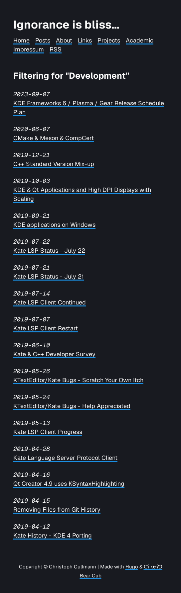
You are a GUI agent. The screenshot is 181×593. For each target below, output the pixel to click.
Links (85, 40)
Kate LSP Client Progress (47, 432)
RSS (56, 49)
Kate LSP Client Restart (45, 328)
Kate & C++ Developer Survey (54, 354)
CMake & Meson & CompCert (53, 138)
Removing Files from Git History (56, 509)
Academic (139, 40)
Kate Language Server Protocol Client (65, 458)
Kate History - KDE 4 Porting (52, 535)
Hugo (131, 566)
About (64, 40)
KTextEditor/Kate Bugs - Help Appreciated (71, 406)
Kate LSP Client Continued (49, 302)
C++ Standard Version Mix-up (53, 164)
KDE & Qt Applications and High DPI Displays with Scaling (82, 194)
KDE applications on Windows (54, 224)
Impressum (28, 49)
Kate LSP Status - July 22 (49, 250)
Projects (108, 40)
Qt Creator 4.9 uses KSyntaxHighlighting (68, 483)
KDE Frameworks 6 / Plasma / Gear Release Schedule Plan (88, 107)
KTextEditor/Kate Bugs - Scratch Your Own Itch (78, 380)
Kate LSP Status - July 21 (48, 276)
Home (21, 40)
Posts (42, 40)
